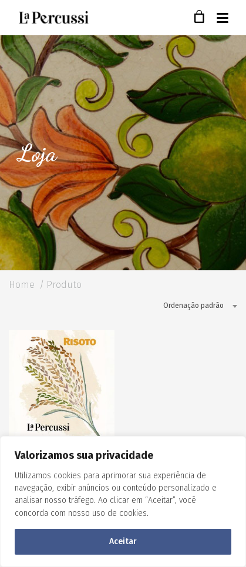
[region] (123, 501)
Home (22, 284)
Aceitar (123, 541)
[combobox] (195, 305)
